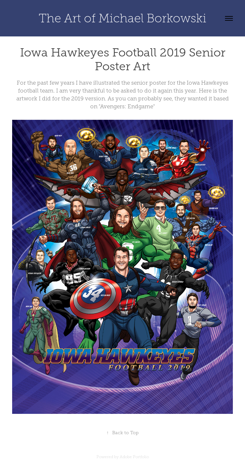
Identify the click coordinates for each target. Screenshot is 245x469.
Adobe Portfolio (134, 457)
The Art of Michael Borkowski (122, 18)
